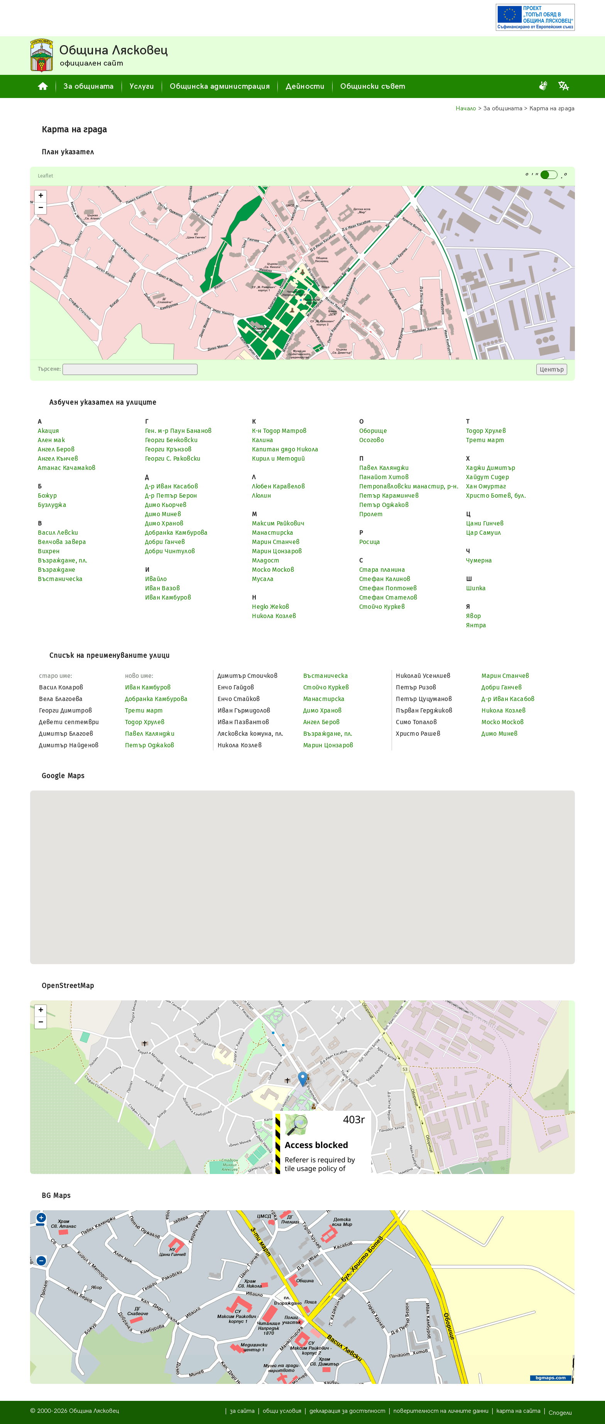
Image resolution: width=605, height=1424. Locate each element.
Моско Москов (273, 569)
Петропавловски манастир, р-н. (408, 486)
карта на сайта (519, 1411)
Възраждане (56, 569)
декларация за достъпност (347, 1411)
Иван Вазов (162, 588)
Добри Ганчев (165, 542)
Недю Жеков (270, 606)
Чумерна (479, 560)
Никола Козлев (274, 616)
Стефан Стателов (388, 597)
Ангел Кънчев (58, 458)
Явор (473, 616)
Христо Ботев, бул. (496, 495)
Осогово (371, 440)
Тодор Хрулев (486, 430)
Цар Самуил (483, 532)
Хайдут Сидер (487, 477)
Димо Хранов (164, 523)
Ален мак (51, 440)
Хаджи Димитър (490, 467)
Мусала (263, 579)
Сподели (560, 1413)
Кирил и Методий (278, 458)
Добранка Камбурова (176, 532)
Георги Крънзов (168, 449)
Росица (369, 542)
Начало (466, 108)
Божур (47, 495)
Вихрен (48, 551)
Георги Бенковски (171, 440)
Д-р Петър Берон (171, 495)
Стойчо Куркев (382, 606)
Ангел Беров (56, 449)
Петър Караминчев (389, 495)
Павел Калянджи (384, 467)
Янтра (476, 625)
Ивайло (156, 579)
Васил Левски (58, 532)
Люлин (261, 495)
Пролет (371, 514)
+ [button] (40, 196)
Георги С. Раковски (173, 458)
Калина (262, 440)
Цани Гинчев (485, 523)
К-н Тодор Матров (279, 430)
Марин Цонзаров (277, 551)
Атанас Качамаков (66, 467)
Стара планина (382, 569)
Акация (48, 430)
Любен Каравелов (278, 486)
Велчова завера (62, 542)
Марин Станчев (275, 542)
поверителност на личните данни (441, 1411)
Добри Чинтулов (170, 551)
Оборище (373, 430)
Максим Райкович (278, 523)
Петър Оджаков (384, 504)
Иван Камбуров (168, 597)
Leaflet (45, 176)
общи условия (282, 1411)
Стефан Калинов (384, 579)
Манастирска (273, 532)
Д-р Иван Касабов (171, 486)
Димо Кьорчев (166, 504)
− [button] (40, 208)
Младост (265, 560)
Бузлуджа (52, 504)
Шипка (476, 588)
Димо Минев (163, 514)
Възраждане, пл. (62, 560)
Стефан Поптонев (388, 588)
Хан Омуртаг (486, 486)
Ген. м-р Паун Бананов (178, 430)
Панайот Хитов (384, 477)
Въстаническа (60, 579)
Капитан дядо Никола (285, 449)
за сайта (242, 1411)
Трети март (485, 440)
